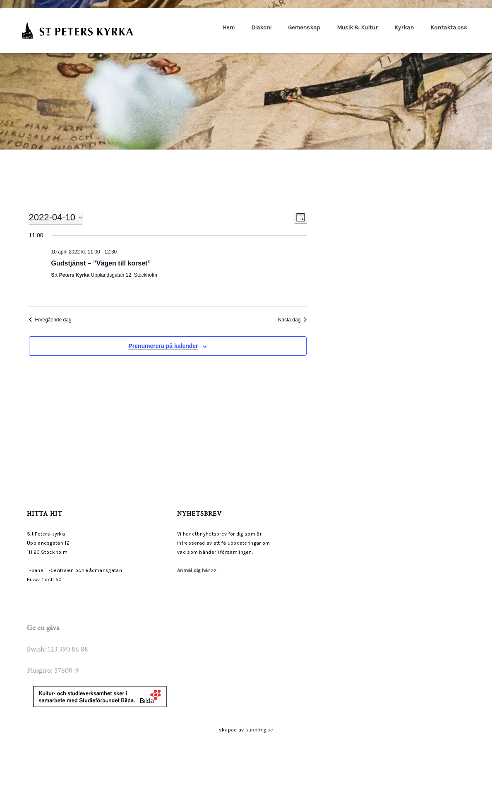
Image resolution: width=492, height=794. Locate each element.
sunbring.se (259, 730)
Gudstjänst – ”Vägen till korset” (101, 263)
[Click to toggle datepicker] (56, 217)
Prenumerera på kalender (163, 346)
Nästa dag (292, 320)
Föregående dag (50, 320)
